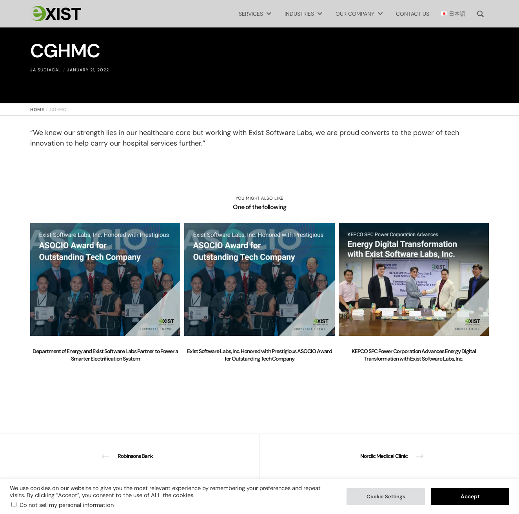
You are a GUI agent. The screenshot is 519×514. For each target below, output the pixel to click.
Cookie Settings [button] (386, 496)
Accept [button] (470, 496)
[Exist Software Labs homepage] (55, 14)
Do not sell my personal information (67, 505)
